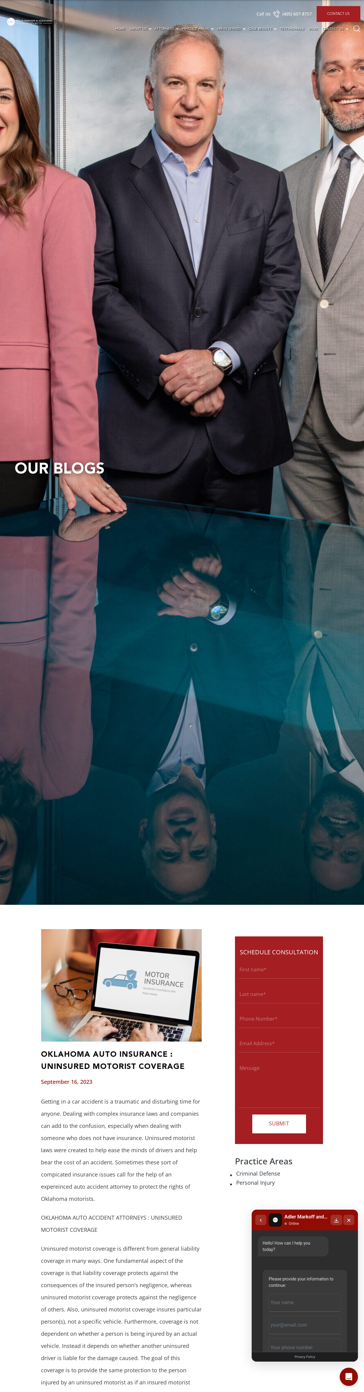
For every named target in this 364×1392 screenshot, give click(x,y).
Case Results (260, 29)
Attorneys (164, 29)
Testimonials (292, 29)
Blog (313, 29)
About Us (138, 29)
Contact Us (338, 14)
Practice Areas (195, 29)
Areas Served (229, 29)
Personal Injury (255, 1182)
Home (120, 29)
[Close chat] (348, 1220)
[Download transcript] (336, 1220)
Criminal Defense (258, 1173)
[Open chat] (349, 1377)
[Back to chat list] (260, 1220)
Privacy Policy (304, 1357)
